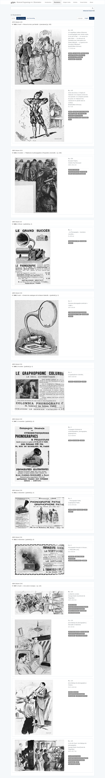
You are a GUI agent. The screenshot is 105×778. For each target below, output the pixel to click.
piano (85, 509)
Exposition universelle (74, 169)
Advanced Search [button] (88, 10)
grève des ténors (78, 115)
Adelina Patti (82, 55)
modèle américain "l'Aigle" (75, 314)
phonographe (72, 59)
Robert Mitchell (84, 53)
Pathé (70, 440)
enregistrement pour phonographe (76, 608)
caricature (80, 57)
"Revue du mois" (72, 57)
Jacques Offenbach (73, 55)
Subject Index (67, 2)
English (86, 18)
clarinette (76, 692)
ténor (70, 119)
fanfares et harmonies (73, 610)
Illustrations (57, 2)
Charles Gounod (76, 756)
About (91, 2)
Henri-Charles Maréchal (74, 631)
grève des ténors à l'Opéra (74, 117)
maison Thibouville (79, 556)
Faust (70, 756)
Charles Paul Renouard (74, 171)
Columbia (71, 381)
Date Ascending (21, 18)
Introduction (48, 2)
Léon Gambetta (76, 53)
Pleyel (74, 509)
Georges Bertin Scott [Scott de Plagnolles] (78, 606)
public (70, 173)
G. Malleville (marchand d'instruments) (77, 312)
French (91, 18)
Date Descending (31, 18)
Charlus (70, 692)
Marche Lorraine (72, 604)
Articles (75, 2)
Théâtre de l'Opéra (73, 113)
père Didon (78, 59)
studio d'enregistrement (74, 612)
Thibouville (71, 556)
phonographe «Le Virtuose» (75, 560)
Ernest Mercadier (84, 631)
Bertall (70, 53)
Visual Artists (83, 2)
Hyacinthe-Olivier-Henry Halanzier (80, 111)
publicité (71, 243)
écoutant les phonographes (79, 173)
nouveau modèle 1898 (73, 241)
